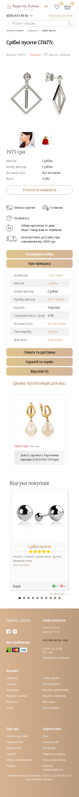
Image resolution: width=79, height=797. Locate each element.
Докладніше (21, 565)
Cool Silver (55, 275)
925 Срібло (56, 299)
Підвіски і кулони (16, 696)
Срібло (53, 283)
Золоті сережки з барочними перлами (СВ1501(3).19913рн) (39, 457)
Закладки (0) (51, 742)
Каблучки (12, 678)
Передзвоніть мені (61, 16)
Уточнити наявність (39, 189)
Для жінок (55, 339)
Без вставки (57, 323)
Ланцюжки (12, 690)
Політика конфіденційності (53, 767)
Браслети (11, 702)
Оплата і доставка (17, 736)
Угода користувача (54, 760)
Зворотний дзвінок (54, 754)
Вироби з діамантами (56, 690)
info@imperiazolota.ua (56, 658)
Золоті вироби (51, 684)
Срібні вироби (51, 678)
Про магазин (13, 748)
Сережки (11, 684)
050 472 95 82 (51, 627)
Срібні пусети (39, 546)
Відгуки (11, 766)
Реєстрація (49, 748)
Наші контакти (14, 742)
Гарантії (11, 754)
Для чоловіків (51, 708)
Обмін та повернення (19, 760)
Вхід (45, 736)
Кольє (9, 708)
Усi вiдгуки (58, 594)
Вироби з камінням (54, 696)
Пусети (53, 331)
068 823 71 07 (51, 632)
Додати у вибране (57, 55)
